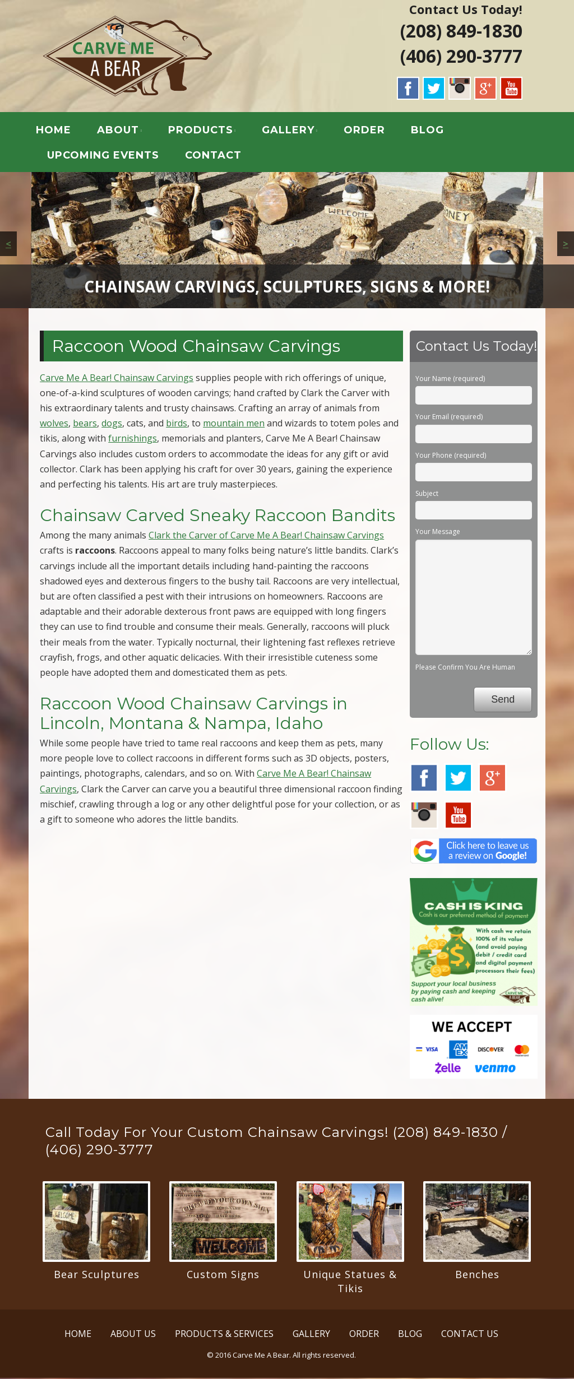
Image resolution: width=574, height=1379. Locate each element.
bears (85, 425)
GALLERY (291, 131)
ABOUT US (133, 1335)
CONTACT (216, 156)
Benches (477, 1276)
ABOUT (121, 131)
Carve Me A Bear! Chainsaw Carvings (116, 379)
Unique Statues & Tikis (350, 1283)
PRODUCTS (204, 131)
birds (176, 425)
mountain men (234, 425)
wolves (54, 425)
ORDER (367, 131)
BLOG (430, 131)
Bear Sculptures (97, 1276)
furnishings (132, 440)
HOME (57, 131)
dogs (111, 425)
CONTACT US (469, 1335)
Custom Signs (223, 1276)
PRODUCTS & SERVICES (224, 1335)
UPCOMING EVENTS (106, 156)
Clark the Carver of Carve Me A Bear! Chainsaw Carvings (266, 537)
